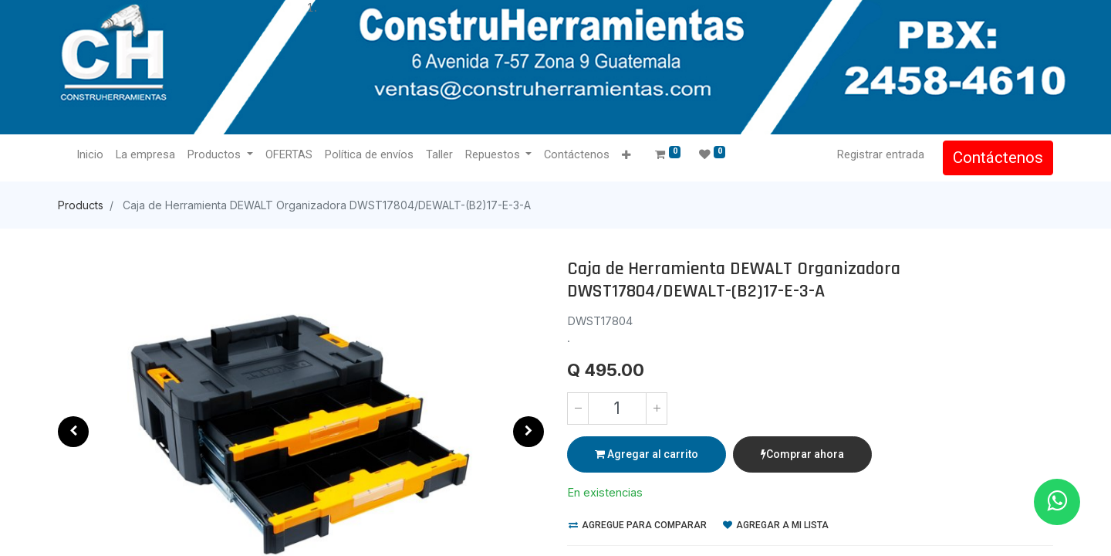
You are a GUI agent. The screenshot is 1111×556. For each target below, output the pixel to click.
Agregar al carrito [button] (646, 454)
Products (80, 205)
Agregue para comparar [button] (638, 525)
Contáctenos (998, 157)
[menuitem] (90, 155)
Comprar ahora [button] (802, 454)
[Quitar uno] (578, 408)
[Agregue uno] (657, 408)
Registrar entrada (880, 154)
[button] (626, 156)
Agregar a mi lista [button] (776, 525)
